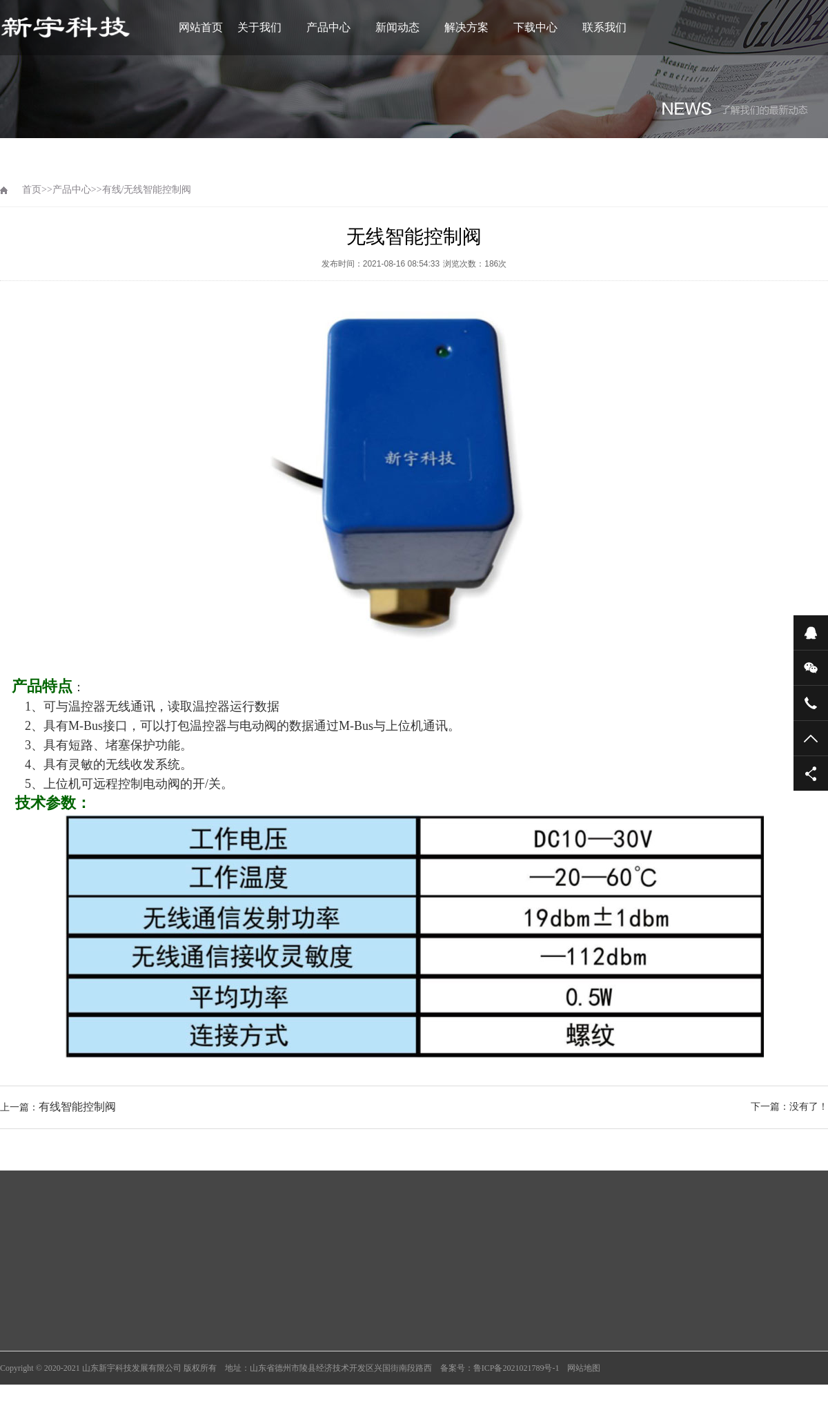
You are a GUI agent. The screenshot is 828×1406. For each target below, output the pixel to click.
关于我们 (259, 27)
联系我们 (604, 27)
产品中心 (328, 27)
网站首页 (201, 27)
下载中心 (535, 27)
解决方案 (466, 27)
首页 (31, 189)
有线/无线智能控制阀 (147, 189)
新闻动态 (397, 27)
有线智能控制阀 (77, 1107)
